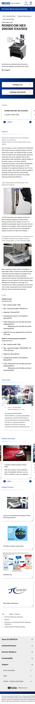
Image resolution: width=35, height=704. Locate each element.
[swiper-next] (30, 481)
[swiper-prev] (4, 481)
